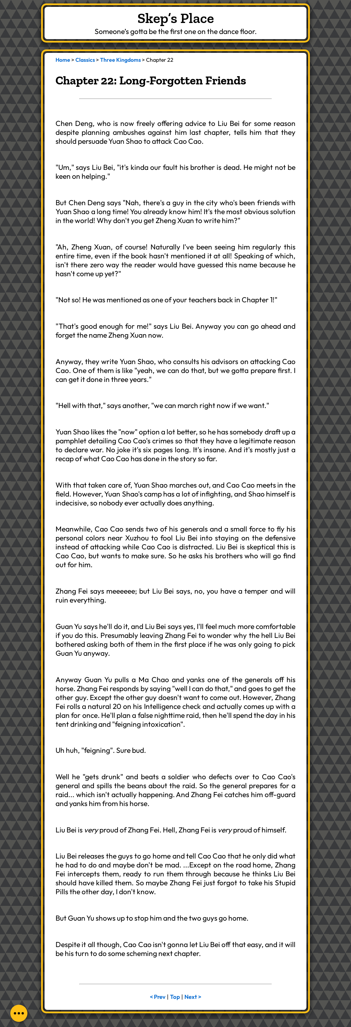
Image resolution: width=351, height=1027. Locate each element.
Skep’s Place (175, 18)
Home (63, 59)
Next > (192, 996)
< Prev (158, 996)
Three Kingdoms (120, 59)
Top (175, 996)
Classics (85, 59)
